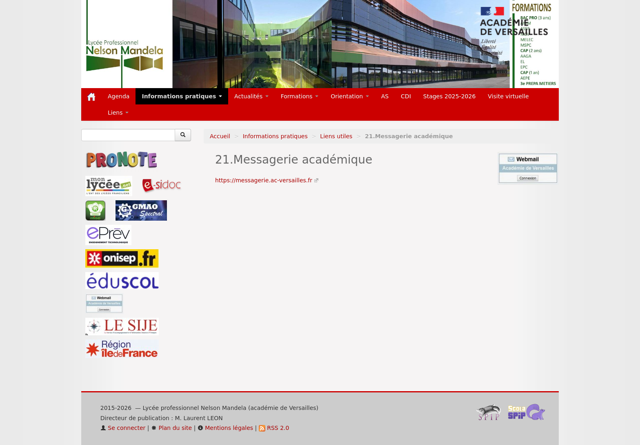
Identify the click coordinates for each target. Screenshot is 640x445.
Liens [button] (118, 112)
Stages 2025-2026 (449, 96)
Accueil (220, 136)
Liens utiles (336, 136)
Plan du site (171, 428)
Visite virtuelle (508, 96)
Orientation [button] (350, 96)
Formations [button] (299, 96)
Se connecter (123, 428)
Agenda (118, 96)
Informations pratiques (275, 136)
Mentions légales (225, 428)
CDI (406, 96)
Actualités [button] (251, 96)
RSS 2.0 (274, 428)
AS (385, 96)
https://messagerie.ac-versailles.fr (263, 180)
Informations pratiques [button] (182, 96)
